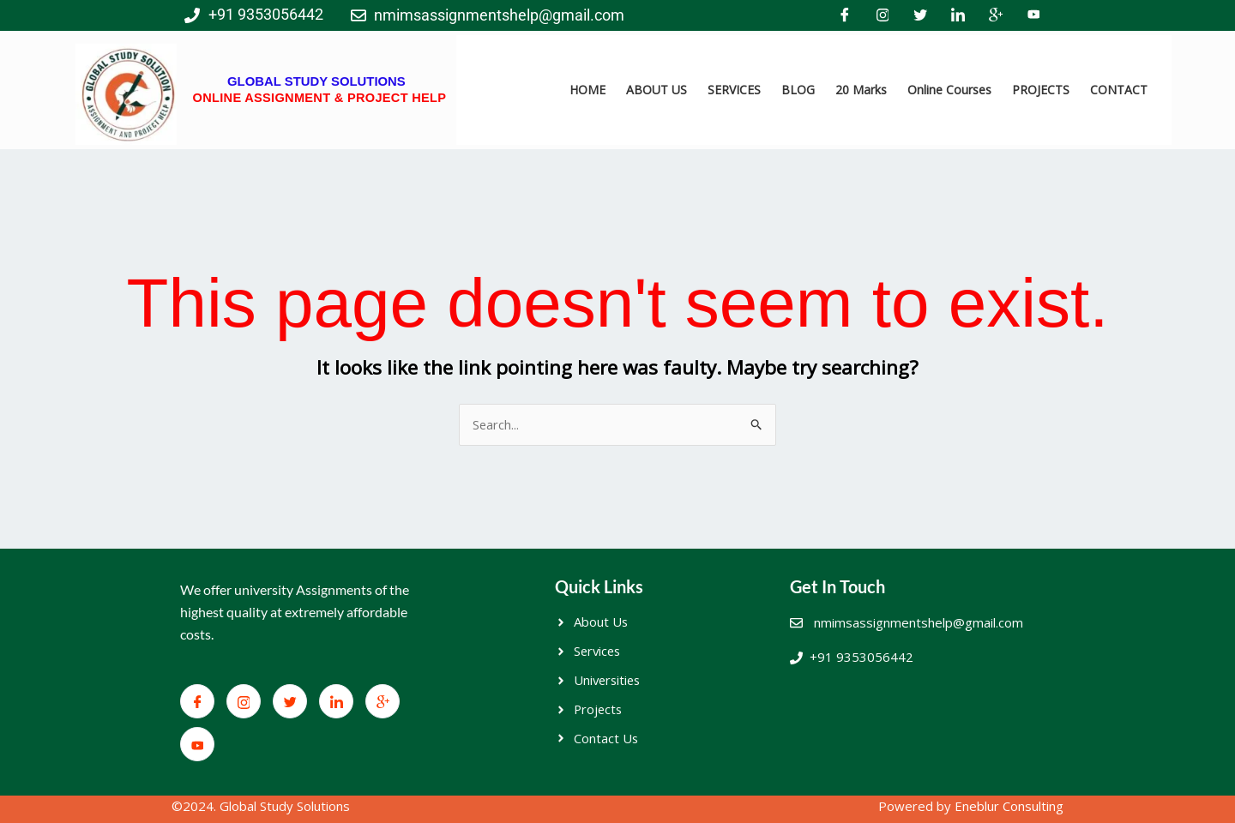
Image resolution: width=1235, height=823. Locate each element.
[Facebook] (845, 15)
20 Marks (861, 89)
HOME (587, 89)
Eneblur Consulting (1009, 806)
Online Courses (949, 89)
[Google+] (996, 15)
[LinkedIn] (958, 15)
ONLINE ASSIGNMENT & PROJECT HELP (319, 97)
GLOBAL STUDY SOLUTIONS (316, 81)
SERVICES (734, 89)
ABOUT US (656, 89)
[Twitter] (920, 15)
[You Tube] (1033, 15)
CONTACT (1119, 89)
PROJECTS (1040, 89)
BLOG (798, 89)
